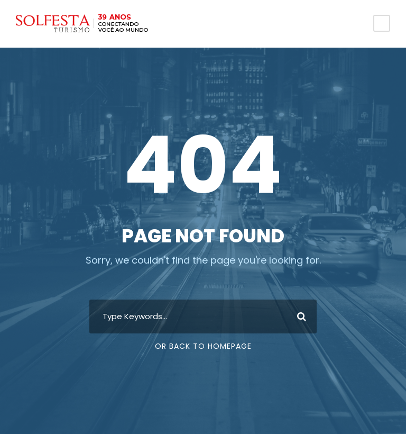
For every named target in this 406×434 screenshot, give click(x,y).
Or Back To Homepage (203, 346)
